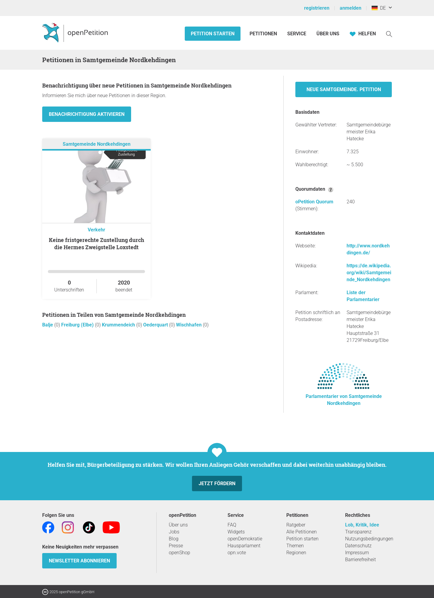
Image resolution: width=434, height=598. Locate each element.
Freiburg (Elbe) (78, 325)
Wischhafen (189, 325)
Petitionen (264, 34)
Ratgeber (295, 525)
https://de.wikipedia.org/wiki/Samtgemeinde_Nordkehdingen (369, 272)
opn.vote (237, 552)
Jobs (174, 532)
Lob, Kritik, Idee (362, 525)
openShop (179, 552)
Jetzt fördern (217, 483)
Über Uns (327, 34)
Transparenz (358, 532)
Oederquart (156, 325)
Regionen (296, 552)
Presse (176, 546)
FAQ (232, 525)
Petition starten (212, 34)
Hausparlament (244, 546)
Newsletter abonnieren (79, 561)
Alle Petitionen (301, 532)
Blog (173, 539)
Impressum (357, 552)
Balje (48, 325)
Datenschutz (358, 546)
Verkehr (96, 230)
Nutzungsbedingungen (369, 539)
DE (379, 8)
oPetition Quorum (314, 202)
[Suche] (389, 33)
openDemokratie (245, 539)
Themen (295, 546)
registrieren (316, 8)
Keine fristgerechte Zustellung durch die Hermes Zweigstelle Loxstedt (96, 243)
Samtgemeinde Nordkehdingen (97, 144)
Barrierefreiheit (360, 559)
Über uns (178, 525)
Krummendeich (119, 325)
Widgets (236, 532)
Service (296, 34)
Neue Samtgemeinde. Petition (344, 89)
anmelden (350, 8)
